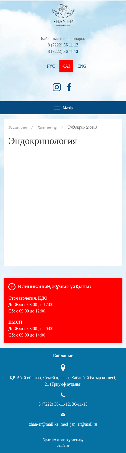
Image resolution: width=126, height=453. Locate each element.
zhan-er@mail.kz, (44, 424)
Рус (51, 66)
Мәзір (63, 108)
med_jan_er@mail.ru (79, 424)
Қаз (66, 66)
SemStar (63, 445)
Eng (81, 66)
